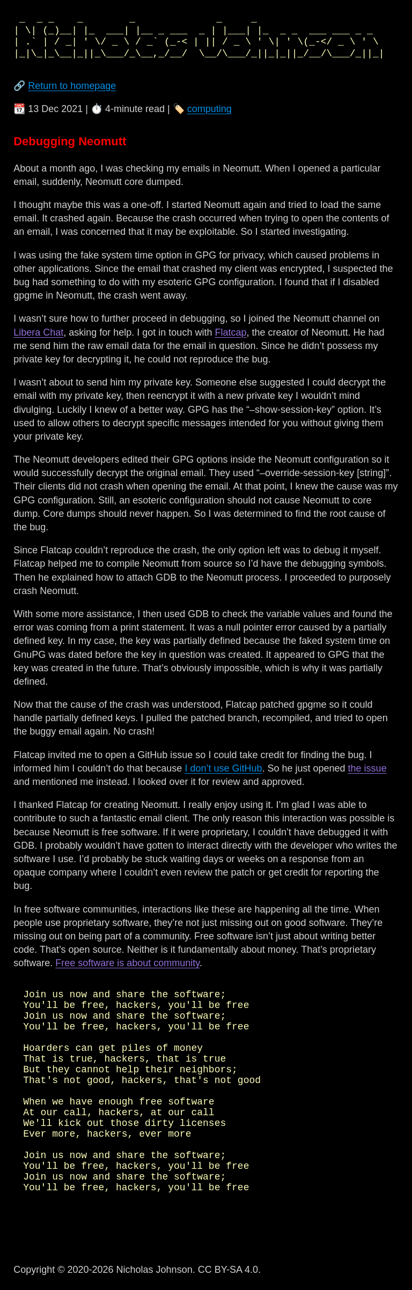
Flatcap (230, 332)
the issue (367, 768)
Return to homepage (72, 85)
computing (209, 108)
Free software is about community (127, 963)
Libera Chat (38, 332)
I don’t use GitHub (223, 768)
